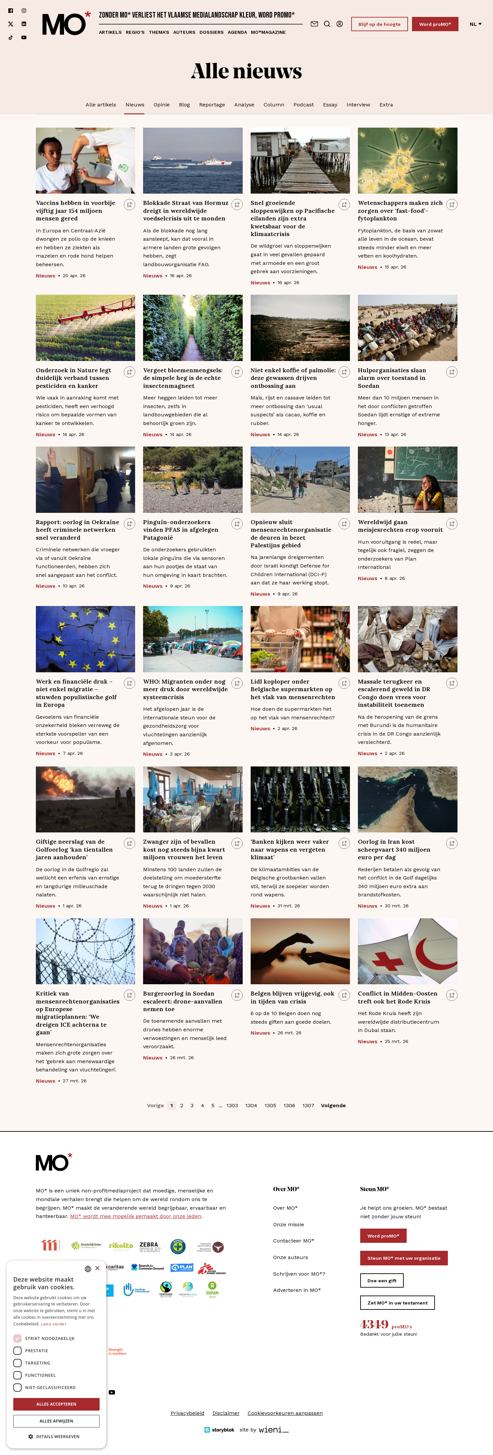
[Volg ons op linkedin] (24, 24)
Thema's (159, 32)
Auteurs (184, 32)
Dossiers (212, 32)
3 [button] (192, 1105)
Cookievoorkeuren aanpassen (285, 1413)
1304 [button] (251, 1105)
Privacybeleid (188, 1413)
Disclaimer (226, 1413)
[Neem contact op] (314, 24)
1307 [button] (308, 1105)
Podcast (303, 104)
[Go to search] (327, 24)
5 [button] (212, 1105)
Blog (184, 104)
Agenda (237, 32)
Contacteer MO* (293, 1241)
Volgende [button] (333, 1105)
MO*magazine (268, 32)
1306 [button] (289, 1105)
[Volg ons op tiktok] (10, 37)
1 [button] (172, 1105)
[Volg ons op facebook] (10, 10)
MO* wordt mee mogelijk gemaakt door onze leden (135, 1216)
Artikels (110, 32)
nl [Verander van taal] (476, 24)
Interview (358, 104)
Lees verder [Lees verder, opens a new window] (53, 1324)
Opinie (162, 104)
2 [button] (181, 1105)
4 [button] (202, 1105)
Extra (386, 104)
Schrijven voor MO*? (299, 1274)
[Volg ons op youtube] (24, 37)
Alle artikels (101, 104)
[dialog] (56, 1354)
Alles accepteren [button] (57, 1404)
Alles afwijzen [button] (56, 1421)
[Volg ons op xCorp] (10, 24)
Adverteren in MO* (297, 1290)
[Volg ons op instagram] (24, 10)
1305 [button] (270, 1105)
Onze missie (288, 1224)
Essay (330, 104)
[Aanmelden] (339, 24)
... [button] (220, 1105)
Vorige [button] (155, 1105)
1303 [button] (232, 1105)
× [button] (97, 1268)
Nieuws (134, 104)
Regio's (135, 32)
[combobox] (88, 1269)
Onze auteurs (290, 1257)
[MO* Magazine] (66, 24)
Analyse (244, 104)
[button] (56, 1437)
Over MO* (285, 1208)
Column (274, 104)
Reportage (212, 104)
